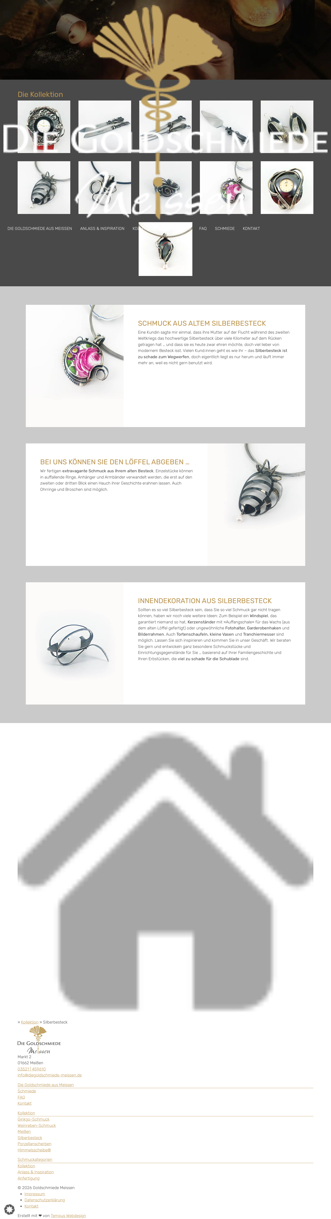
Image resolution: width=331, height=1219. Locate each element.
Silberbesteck (30, 1137)
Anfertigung (177, 228)
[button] (9, 1209)
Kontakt (251, 228)
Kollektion (144, 228)
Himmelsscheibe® (34, 1150)
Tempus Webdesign (68, 1215)
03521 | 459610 (32, 1069)
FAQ (203, 228)
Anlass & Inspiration (102, 228)
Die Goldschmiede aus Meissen (40, 228)
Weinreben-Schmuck (37, 1125)
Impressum (35, 1193)
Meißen (24, 1131)
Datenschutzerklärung (45, 1199)
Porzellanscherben (34, 1143)
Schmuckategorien (35, 1159)
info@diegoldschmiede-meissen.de (50, 1075)
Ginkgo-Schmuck (33, 1119)
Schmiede (225, 228)
